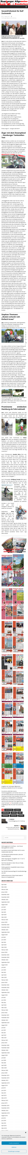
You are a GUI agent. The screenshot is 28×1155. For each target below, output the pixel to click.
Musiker (14, 812)
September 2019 (5, 1083)
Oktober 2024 (4, 929)
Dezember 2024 (5, 924)
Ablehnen (14, 1147)
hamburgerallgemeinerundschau (8, 18)
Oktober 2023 (4, 960)
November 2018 (5, 1108)
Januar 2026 (4, 892)
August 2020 (4, 1055)
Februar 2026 (4, 889)
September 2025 (5, 902)
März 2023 (4, 977)
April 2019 (3, 1095)
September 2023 (5, 962)
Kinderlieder (6, 812)
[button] (25, 1132)
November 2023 (5, 957)
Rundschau (13, 815)
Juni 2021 (3, 1030)
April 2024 (3, 944)
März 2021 (4, 1037)
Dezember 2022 (5, 985)
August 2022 (4, 995)
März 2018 (4, 1128)
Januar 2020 (4, 1073)
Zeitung (21, 815)
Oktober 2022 (4, 990)
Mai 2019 (3, 1093)
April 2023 (3, 975)
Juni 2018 (3, 1120)
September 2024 (5, 932)
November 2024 (5, 927)
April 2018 (3, 1125)
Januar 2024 (4, 952)
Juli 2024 (3, 937)
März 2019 (4, 1098)
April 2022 (3, 1005)
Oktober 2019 (4, 1080)
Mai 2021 (3, 1032)
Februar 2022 (4, 1010)
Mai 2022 (3, 1002)
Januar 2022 (4, 1012)
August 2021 (4, 1025)
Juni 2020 (3, 1060)
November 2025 (5, 897)
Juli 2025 (3, 907)
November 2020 (5, 1047)
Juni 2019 (3, 1090)
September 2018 (5, 1113)
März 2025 (4, 917)
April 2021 (3, 1035)
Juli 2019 (3, 1088)
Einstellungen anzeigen (14, 1151)
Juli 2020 (3, 1058)
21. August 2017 (6, 16)
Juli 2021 (3, 1027)
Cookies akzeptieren (14, 1143)
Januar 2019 (4, 1103)
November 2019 (5, 1078)
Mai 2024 (3, 942)
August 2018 (4, 1115)
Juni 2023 (3, 970)
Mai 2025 (3, 912)
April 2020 (3, 1065)
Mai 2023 (3, 972)
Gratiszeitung (8, 810)
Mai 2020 (3, 1062)
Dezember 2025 (5, 894)
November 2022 (5, 987)
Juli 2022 (3, 997)
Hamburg (17, 810)
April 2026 (3, 884)
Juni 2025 (3, 909)
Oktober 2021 (4, 1020)
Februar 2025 (4, 919)
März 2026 (4, 887)
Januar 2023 (4, 982)
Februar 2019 (4, 1100)
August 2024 (4, 934)
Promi (19, 812)
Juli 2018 (3, 1118)
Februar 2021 (4, 1040)
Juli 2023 (3, 967)
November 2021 (5, 1017)
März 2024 (4, 947)
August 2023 (4, 965)
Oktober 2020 (4, 1050)
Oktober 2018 (4, 1110)
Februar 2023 (4, 980)
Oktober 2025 (4, 899)
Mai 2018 (3, 1123)
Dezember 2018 (5, 1105)
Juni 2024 (3, 939)
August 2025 (4, 904)
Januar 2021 (4, 1042)
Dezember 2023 (5, 955)
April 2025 (3, 914)
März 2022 (4, 1007)
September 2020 (5, 1052)
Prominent (5, 815)
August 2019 (4, 1085)
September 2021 (5, 1022)
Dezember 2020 (5, 1045)
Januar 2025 (4, 922)
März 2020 (4, 1068)
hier (10, 803)
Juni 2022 (3, 1000)
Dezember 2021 (5, 1015)
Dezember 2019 (5, 1075)
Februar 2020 (4, 1070)
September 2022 (5, 992)
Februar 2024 (4, 950)
